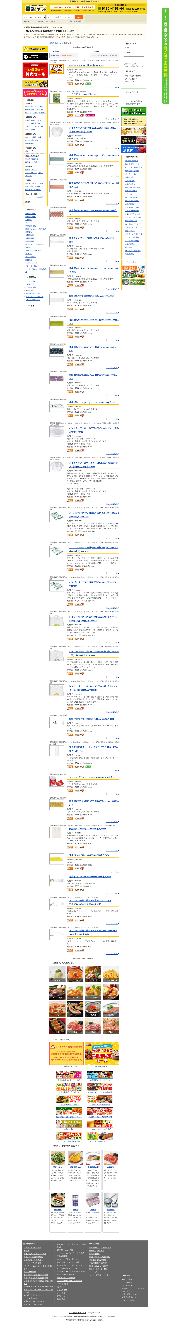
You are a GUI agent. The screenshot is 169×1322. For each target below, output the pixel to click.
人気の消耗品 (130, 244)
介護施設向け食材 (132, 207)
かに (27, 113)
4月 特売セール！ (131, 161)
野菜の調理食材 (131, 191)
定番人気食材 (62, 1290)
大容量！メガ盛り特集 (133, 234)
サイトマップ (138, 18)
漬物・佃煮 (29, 143)
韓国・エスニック (32, 156)
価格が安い (105, 55)
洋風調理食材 (75, 1167)
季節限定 (92, 1260)
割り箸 (27, 184)
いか (41, 110)
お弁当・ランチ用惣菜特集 (100, 1105)
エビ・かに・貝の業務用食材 (69, 1141)
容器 (27, 187)
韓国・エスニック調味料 (34, 244)
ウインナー (40, 120)
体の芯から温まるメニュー (34, 1295)
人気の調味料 (130, 204)
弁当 (41, 184)
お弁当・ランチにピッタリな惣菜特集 (71, 1271)
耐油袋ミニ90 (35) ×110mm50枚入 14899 (87, 829)
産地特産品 (129, 254)
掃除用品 (128, 247)
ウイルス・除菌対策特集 (33, 1257)
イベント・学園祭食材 (133, 167)
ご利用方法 (29, 284)
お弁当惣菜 (129, 177)
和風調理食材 (93, 1167)
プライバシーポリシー (61, 1309)
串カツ (27, 137)
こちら (141, 66)
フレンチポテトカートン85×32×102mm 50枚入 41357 (93, 777)
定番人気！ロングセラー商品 (69, 1080)
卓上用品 (28, 254)
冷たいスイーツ (131, 194)
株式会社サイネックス (77, 1313)
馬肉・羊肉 (29, 110)
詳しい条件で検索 (75, 21)
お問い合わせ (124, 18)
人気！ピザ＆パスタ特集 (33, 1304)
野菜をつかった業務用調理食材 (36, 1278)
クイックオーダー (33, 300)
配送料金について (33, 291)
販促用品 (40, 197)
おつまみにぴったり (133, 224)
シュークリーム (31, 173)
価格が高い (114, 55)
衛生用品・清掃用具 (33, 190)
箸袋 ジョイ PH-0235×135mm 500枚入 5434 (89, 855)
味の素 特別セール (132, 164)
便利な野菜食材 (30, 1272)
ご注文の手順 (31, 287)
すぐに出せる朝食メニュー (100, 1141)
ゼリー (40, 173)
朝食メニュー (130, 231)
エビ (36, 110)
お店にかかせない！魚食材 (69, 1105)
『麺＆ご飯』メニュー (133, 227)
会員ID (127, 47)
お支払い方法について (34, 297)
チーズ (34, 130)
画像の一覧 (55, 55)
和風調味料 (29, 238)
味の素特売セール (102, 1067)
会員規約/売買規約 (95, 1309)
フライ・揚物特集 (132, 237)
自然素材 (28, 103)
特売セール (61, 1296)
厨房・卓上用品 (31, 194)
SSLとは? (31, 306)
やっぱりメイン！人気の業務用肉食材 (38, 1286)
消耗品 (28, 180)
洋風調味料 (29, 235)
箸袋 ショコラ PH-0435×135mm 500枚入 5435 (90, 877)
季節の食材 (57, 1167)
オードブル (29, 123)
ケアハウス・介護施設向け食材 (36, 1275)
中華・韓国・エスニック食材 (68, 1262)
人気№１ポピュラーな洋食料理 (100, 1092)
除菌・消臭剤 (35, 187)
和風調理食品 (30, 134)
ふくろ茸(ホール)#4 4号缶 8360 (83, 94)
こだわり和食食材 (31, 1298)
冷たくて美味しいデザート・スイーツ (71, 1265)
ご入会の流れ (30, 281)
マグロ (35, 113)
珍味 (39, 137)
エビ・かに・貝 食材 (133, 217)
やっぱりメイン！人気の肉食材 (100, 1117)
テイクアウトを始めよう (33, 1260)
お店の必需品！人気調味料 (69, 1092)
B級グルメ (61, 1287)
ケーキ (27, 170)
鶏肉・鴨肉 (34, 106)
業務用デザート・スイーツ (100, 1080)
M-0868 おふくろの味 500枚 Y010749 (86, 65)
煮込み (37, 123)
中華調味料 (29, 241)
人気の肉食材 (130, 181)
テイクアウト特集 (132, 241)
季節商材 (28, 232)
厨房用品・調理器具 (33, 250)
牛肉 (27, 106)
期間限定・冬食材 (132, 171)
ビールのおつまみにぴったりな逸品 (70, 1253)
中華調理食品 (30, 148)
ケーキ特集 (61, 1293)
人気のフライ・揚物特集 (66, 1278)
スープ (27, 127)
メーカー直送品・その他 (98, 1275)
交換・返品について (34, 294)
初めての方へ (93, 18)
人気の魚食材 (130, 184)
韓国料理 (34, 159)
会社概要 (47, 1309)
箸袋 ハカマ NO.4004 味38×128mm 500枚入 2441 (91, 719)
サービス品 (93, 1272)
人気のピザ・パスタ (133, 214)
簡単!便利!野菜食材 (132, 187)
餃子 (31, 151)
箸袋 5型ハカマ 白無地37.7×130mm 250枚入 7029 (92, 296)
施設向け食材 (69, 1129)
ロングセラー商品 (132, 201)
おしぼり (34, 184)
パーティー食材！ (132, 174)
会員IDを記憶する (133, 64)
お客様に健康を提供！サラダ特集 (69, 1281)
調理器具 (111, 1210)
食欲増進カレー (131, 221)
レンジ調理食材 (131, 197)
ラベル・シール (31, 263)
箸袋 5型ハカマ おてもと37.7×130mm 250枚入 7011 (93, 402)
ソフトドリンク (63, 1284)
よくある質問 (127, 1282)
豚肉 (41, 106)
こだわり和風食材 (132, 211)
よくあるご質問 (108, 18)
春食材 (53, 21)
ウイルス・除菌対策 (133, 251)
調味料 (28, 202)
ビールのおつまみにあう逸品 (100, 1129)
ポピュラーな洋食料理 (65, 1275)
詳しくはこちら (112, 87)
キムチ (27, 159)
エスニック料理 (31, 162)
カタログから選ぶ (129, 1300)
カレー (40, 127)
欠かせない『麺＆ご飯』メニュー (69, 1117)
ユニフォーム (30, 197)
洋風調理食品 (30, 117)
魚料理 (34, 137)
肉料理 (27, 120)
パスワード (129, 53)
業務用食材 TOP (55, 43)
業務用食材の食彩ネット (35, 8)
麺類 (36, 140)
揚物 (33, 120)
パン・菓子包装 (31, 266)
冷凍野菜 (40, 21)
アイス (34, 170)
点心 (27, 151)
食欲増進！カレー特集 (65, 1250)
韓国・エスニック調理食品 (35, 229)
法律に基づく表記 (79, 1309)
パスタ (34, 127)
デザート (47, 21)
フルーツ (28, 176)
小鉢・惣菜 (29, 140)
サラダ (27, 130)
